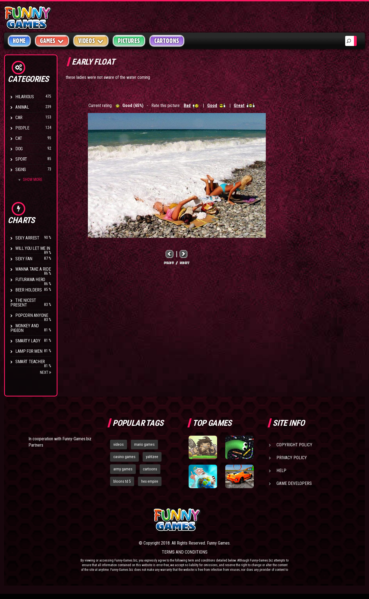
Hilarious (24, 96)
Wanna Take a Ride (33, 269)
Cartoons (166, 41)
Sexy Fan (23, 258)
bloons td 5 (122, 481)
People (22, 128)
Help (281, 470)
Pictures (129, 41)
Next (45, 372)
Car (18, 117)
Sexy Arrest (27, 238)
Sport (21, 159)
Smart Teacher (30, 361)
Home (19, 41)
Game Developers (294, 483)
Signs (20, 169)
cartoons (150, 469)
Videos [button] (91, 41)
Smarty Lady (28, 340)
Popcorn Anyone (31, 315)
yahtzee (152, 457)
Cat (18, 138)
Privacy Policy (291, 457)
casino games (124, 457)
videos (118, 444)
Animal (22, 107)
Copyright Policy (294, 444)
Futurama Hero (30, 279)
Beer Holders (28, 290)
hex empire (149, 481)
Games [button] (52, 41)
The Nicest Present (23, 303)
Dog (19, 148)
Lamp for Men (28, 351)
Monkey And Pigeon (24, 328)
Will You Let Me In (32, 248)
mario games (144, 444)
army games (122, 469)
